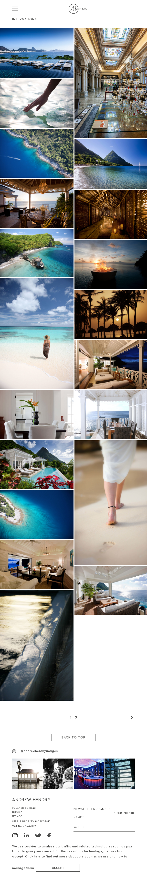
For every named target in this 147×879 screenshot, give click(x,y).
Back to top (73, 737)
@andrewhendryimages (35, 751)
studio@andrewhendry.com (29, 820)
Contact (128, 8)
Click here (33, 856)
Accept (58, 868)
